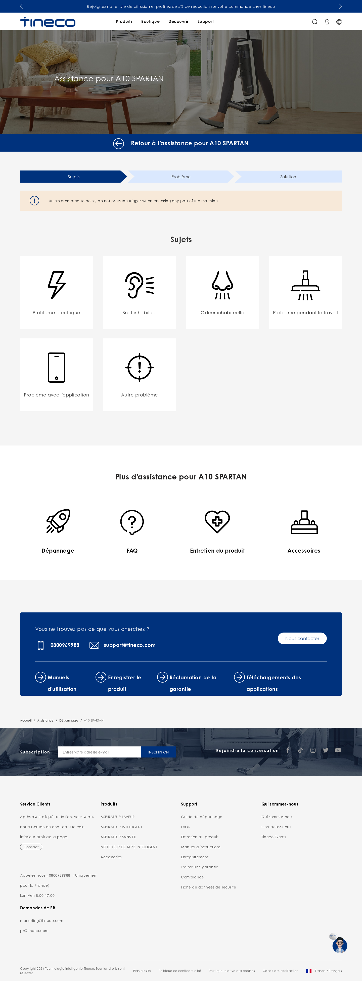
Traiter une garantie (199, 866)
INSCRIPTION (158, 751)
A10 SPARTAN (94, 720)
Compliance (192, 876)
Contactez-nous (276, 826)
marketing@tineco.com (41, 920)
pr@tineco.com (34, 930)
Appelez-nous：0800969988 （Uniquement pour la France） (59, 880)
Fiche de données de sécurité (208, 886)
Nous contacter (302, 638)
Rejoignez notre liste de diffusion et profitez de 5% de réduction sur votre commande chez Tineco (181, 6)
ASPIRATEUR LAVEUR (118, 816)
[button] (21, 5)
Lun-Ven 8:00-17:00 (37, 895)
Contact (31, 846)
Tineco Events (273, 836)
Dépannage (68, 720)
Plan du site (142, 971)
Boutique (150, 21)
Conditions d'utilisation (280, 971)
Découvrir (178, 21)
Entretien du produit (199, 836)
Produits (124, 21)
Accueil (26, 720)
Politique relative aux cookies (232, 971)
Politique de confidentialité (180, 971)
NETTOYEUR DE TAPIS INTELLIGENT (129, 846)
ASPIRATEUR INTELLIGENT (121, 826)
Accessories (111, 856)
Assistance (45, 720)
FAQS (185, 826)
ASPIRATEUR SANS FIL (119, 836)
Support (206, 21)
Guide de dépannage (201, 816)
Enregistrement (194, 856)
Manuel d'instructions (200, 846)
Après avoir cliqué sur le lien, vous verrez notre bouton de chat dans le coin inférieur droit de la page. (57, 826)
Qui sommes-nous (277, 816)
